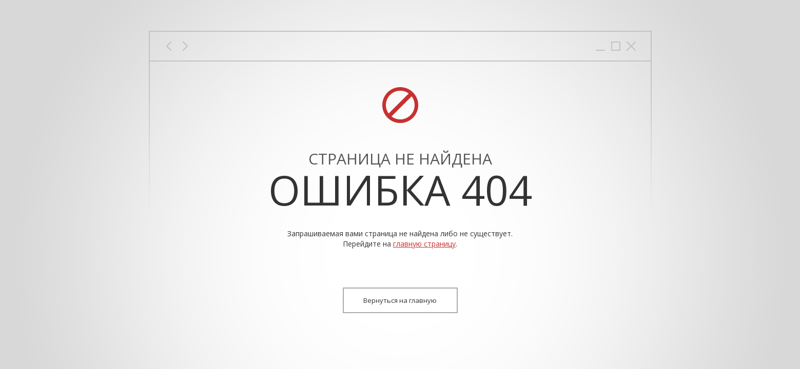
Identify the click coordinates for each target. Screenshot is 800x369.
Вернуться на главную (400, 300)
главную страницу (424, 244)
